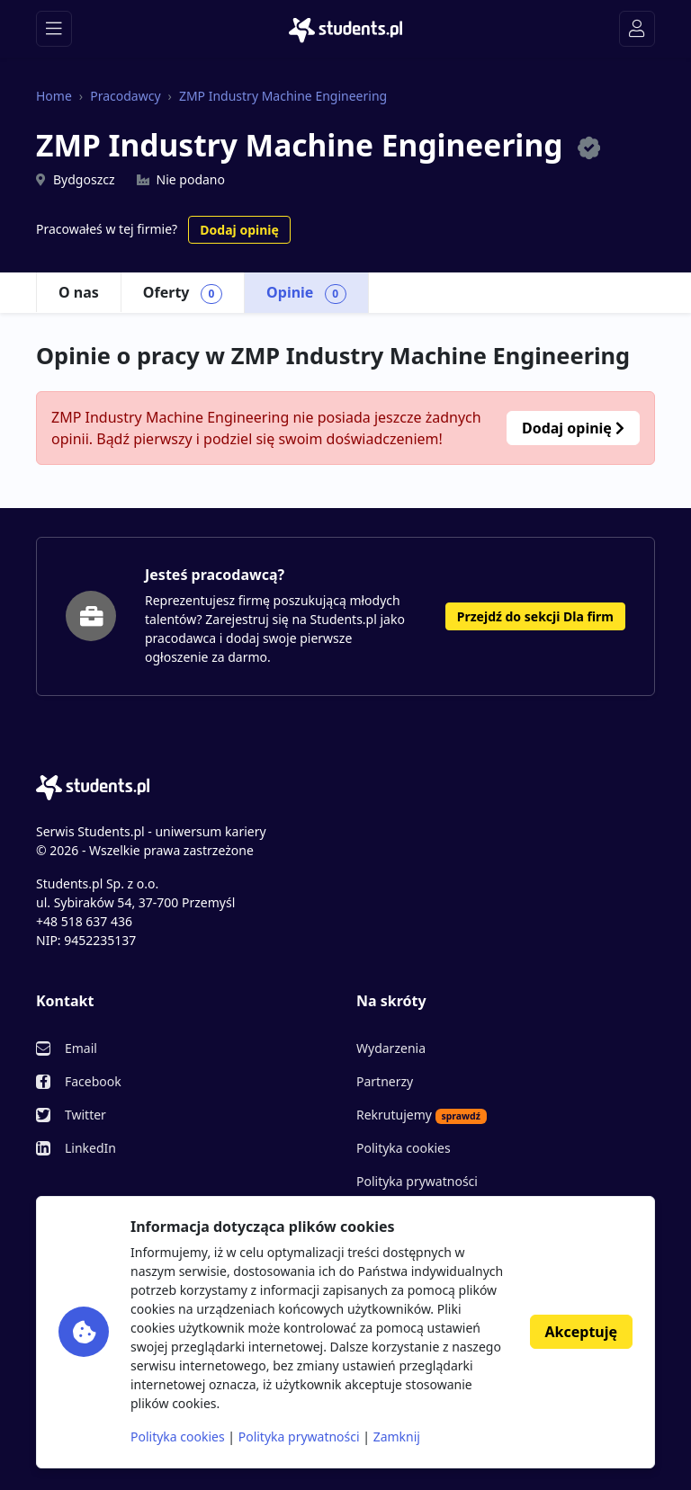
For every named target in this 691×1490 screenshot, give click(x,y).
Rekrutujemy (421, 1115)
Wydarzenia (391, 1048)
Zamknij (396, 1436)
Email (81, 1048)
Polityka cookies (403, 1147)
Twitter (85, 1114)
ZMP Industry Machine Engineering (283, 95)
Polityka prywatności (417, 1181)
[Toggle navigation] (54, 29)
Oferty (182, 293)
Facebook (93, 1081)
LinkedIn (90, 1147)
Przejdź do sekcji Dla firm (535, 616)
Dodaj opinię (239, 229)
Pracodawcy (125, 95)
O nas (78, 292)
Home (54, 95)
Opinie (306, 293)
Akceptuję (581, 1332)
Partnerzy (384, 1081)
